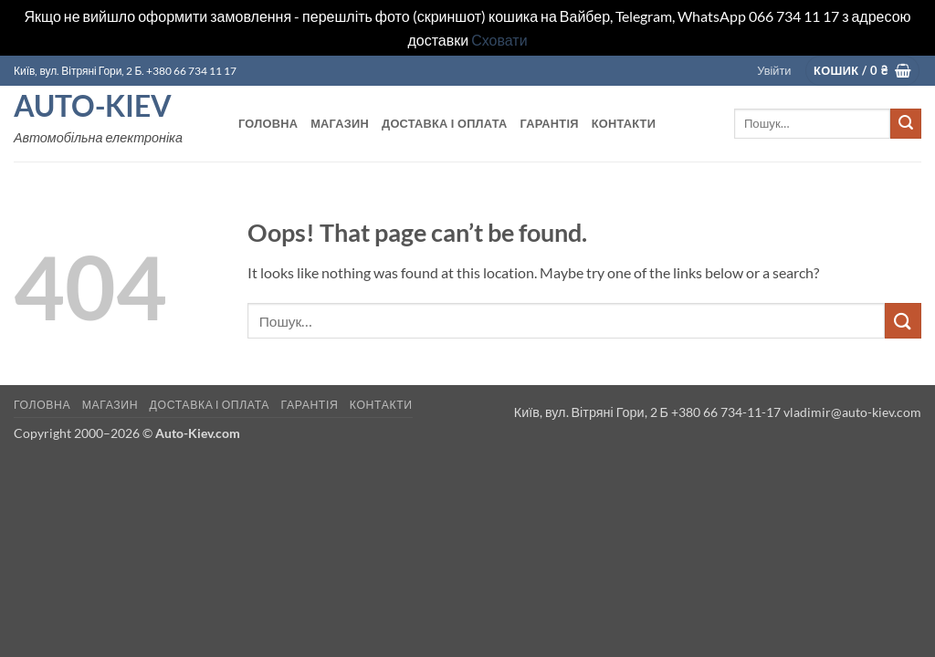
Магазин (339, 123)
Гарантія (549, 123)
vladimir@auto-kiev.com (852, 412)
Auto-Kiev (93, 105)
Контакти (624, 123)
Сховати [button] (499, 39)
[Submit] (905, 124)
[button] (774, 70)
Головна (268, 123)
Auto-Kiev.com (197, 433)
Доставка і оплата (444, 123)
